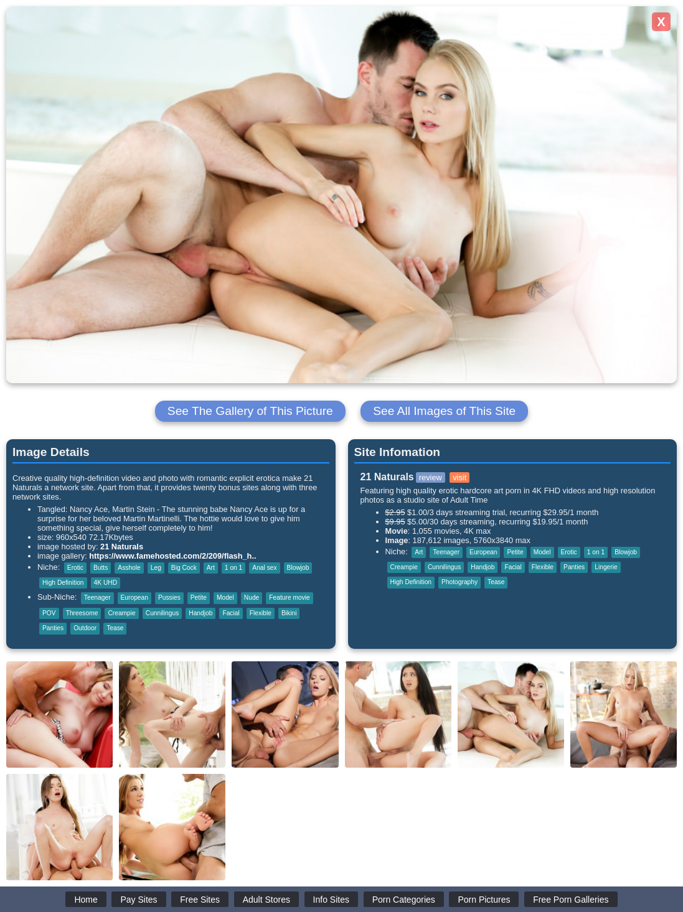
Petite (199, 597)
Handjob (200, 613)
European (134, 597)
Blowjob (298, 567)
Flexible (260, 613)
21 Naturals (121, 546)
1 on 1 (233, 567)
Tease (114, 628)
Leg (156, 567)
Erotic (75, 567)
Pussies (169, 597)
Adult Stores (266, 900)
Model (225, 597)
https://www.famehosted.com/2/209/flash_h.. (172, 556)
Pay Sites (138, 900)
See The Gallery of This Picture (250, 410)
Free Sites (200, 900)
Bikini (288, 613)
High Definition (63, 582)
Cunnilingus (162, 613)
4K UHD (106, 582)
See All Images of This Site (444, 410)
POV (49, 613)
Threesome (82, 613)
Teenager (97, 597)
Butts (100, 567)
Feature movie (289, 597)
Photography (459, 582)
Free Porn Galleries (570, 900)
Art (211, 567)
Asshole (129, 567)
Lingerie (606, 567)
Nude (251, 597)
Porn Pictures (484, 900)
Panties (53, 628)
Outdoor (85, 628)
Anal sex (264, 567)
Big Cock (184, 567)
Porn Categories (403, 900)
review (430, 477)
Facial (230, 613)
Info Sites (331, 900)
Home (85, 900)
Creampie (121, 613)
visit (459, 477)
